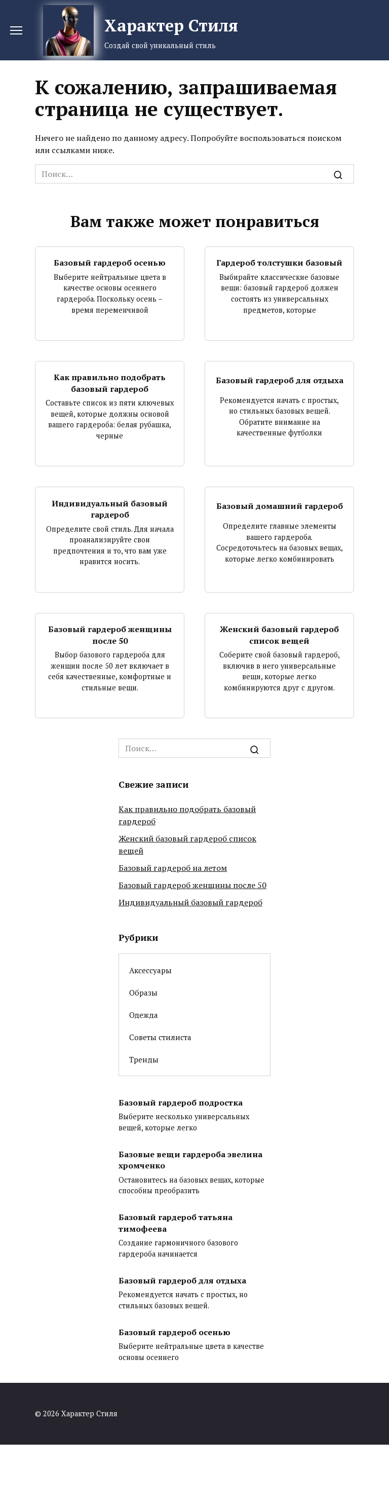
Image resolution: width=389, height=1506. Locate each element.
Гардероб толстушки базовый (279, 262)
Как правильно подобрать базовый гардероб (110, 383)
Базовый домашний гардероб (279, 505)
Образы (143, 992)
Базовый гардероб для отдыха (279, 380)
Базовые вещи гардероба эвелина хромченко (190, 1159)
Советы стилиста (160, 1037)
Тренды (144, 1059)
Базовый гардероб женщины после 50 (110, 634)
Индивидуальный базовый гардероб (110, 508)
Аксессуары (150, 970)
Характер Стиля (171, 25)
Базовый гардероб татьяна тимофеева (175, 1222)
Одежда (143, 1015)
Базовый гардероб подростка (181, 1102)
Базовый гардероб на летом (173, 867)
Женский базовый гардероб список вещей (279, 634)
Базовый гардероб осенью (110, 262)
